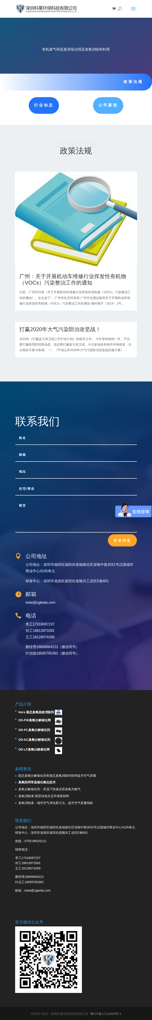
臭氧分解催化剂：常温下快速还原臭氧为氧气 (49, 789)
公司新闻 (108, 105)
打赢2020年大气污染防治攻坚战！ (60, 329)
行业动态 (44, 105)
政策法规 (133, 82)
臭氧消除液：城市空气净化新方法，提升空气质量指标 (55, 803)
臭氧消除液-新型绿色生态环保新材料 (43, 796)
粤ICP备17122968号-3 (105, 1014)
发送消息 (122, 540)
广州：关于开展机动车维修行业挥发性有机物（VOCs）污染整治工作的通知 (72, 279)
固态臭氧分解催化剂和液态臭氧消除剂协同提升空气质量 (57, 775)
